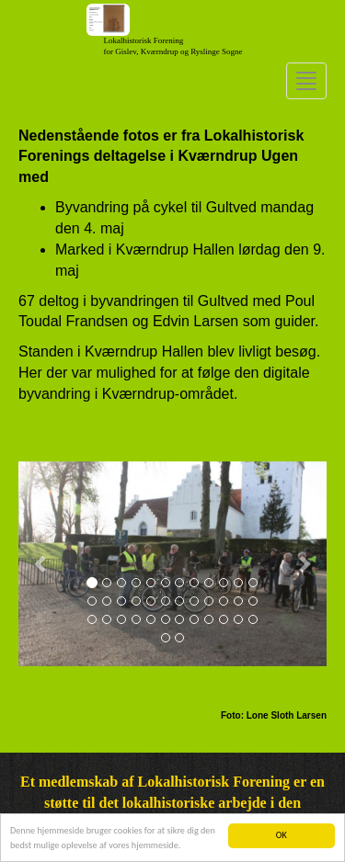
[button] (41, 563)
